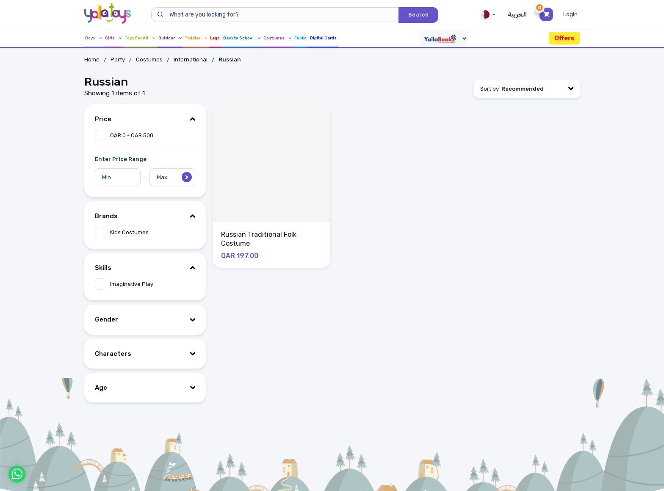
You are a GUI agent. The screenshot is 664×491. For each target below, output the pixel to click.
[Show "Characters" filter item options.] (145, 354)
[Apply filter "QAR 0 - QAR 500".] (145, 135)
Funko (429, 38)
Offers (564, 38)
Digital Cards (469, 38)
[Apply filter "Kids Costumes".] (145, 232)
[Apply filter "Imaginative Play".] (145, 284)
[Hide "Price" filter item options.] (145, 119)
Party (118, 59)
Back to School (335, 38)
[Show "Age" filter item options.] (145, 387)
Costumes (390, 38)
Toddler (257, 38)
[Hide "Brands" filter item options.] (145, 216)
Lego (292, 38)
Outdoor (215, 38)
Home (92, 59)
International (191, 59)
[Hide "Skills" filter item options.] (145, 268)
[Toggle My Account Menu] (571, 14)
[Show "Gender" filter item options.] (145, 319)
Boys (94, 38)
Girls (126, 38)
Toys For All (168, 38)
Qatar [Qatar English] (487, 14)
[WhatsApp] (16, 474)
